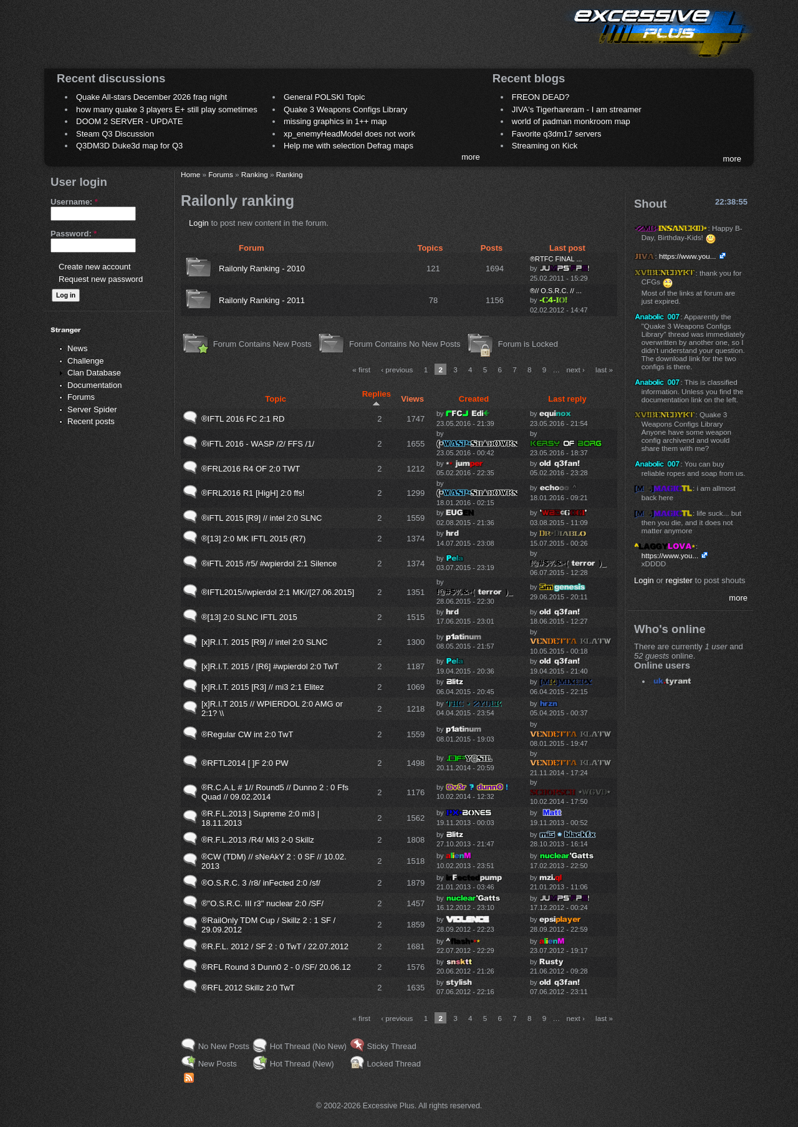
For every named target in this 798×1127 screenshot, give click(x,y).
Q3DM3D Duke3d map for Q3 (129, 145)
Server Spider (92, 409)
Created (474, 399)
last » (604, 369)
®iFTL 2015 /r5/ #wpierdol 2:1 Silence (269, 563)
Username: (74, 201)
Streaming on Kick (545, 145)
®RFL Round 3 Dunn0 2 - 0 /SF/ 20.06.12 (276, 967)
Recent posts (91, 421)
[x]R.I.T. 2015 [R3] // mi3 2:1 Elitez (262, 687)
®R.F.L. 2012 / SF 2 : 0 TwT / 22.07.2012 (275, 946)
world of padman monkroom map (571, 121)
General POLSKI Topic (324, 97)
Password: (73, 233)
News (77, 348)
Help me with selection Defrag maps (348, 145)
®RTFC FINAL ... (556, 259)
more (470, 157)
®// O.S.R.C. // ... (556, 290)
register (679, 580)
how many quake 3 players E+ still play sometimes (166, 109)
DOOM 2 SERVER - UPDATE (129, 121)
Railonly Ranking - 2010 (262, 268)
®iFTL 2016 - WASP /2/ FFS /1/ (257, 443)
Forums (81, 397)
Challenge (85, 360)
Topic (275, 399)
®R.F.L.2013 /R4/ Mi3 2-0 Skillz (257, 839)
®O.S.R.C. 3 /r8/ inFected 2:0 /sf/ (260, 883)
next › (576, 369)
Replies (376, 398)
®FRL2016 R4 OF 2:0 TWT (250, 468)
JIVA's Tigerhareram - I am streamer (577, 109)
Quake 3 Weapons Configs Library (345, 109)
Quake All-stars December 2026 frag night (151, 97)
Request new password (101, 279)
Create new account (95, 266)
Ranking (254, 174)
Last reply (567, 399)
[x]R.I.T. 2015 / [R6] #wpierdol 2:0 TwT (270, 666)
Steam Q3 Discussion (115, 133)
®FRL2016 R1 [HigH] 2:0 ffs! (252, 493)
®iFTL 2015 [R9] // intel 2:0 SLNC (261, 518)
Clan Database (94, 372)
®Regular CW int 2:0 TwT (247, 734)
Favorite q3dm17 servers (557, 133)
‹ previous (397, 369)
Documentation (94, 385)
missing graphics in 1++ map (335, 121)
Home (190, 174)
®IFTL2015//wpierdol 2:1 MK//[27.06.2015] (277, 592)
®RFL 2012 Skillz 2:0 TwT (248, 987)
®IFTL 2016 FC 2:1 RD (242, 418)
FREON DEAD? (540, 97)
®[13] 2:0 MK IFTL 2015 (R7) (253, 538)
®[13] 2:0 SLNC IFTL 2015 (249, 617)
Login (199, 223)
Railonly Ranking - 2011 (262, 300)
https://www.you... (687, 256)
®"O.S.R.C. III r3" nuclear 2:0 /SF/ (262, 903)
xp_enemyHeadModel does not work (349, 133)
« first (361, 369)
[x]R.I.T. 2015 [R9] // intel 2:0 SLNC (264, 642)
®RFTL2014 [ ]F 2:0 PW (245, 763)
